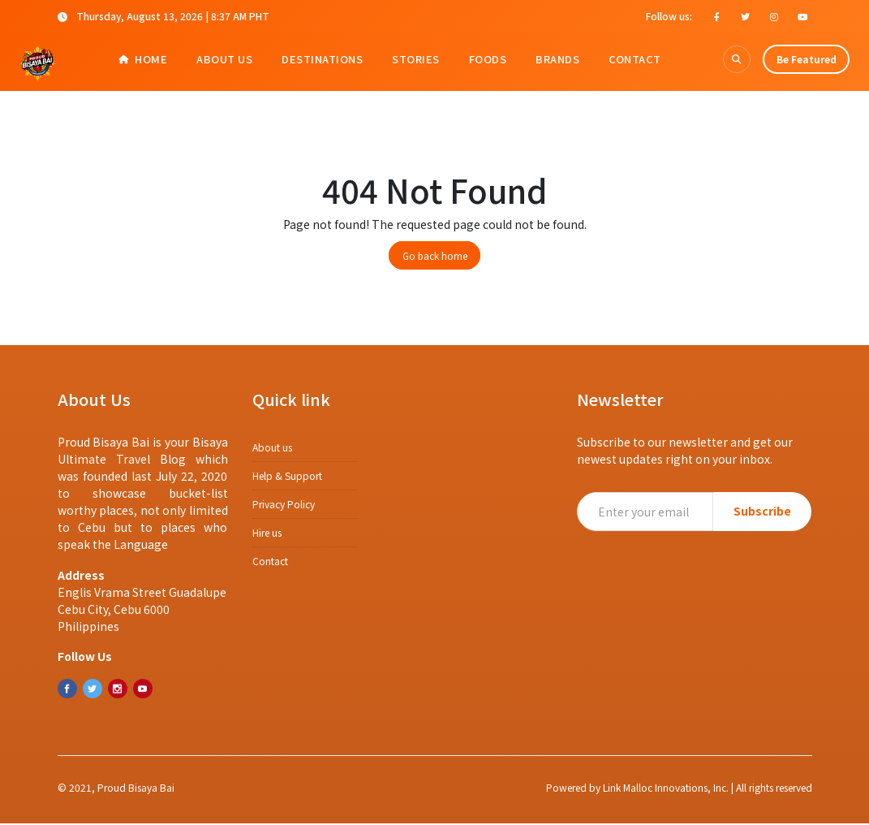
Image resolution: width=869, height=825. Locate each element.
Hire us (267, 534)
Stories (416, 59)
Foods (488, 59)
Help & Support (287, 477)
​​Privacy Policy (283, 505)
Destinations (322, 59)
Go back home (434, 257)
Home (143, 59)
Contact (635, 59)
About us (272, 449)
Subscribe (762, 512)
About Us (224, 59)
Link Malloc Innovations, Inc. (666, 800)
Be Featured (807, 59)
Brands (557, 59)
